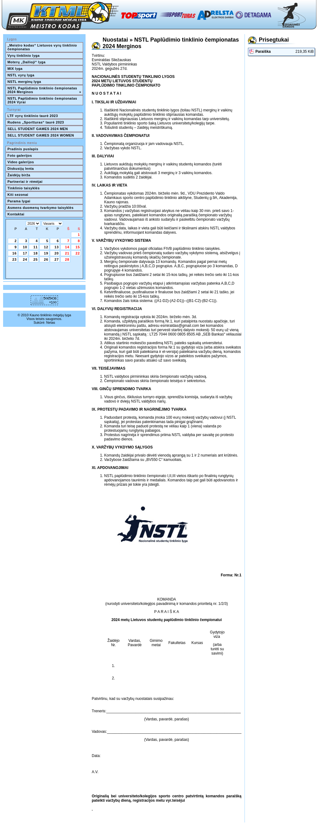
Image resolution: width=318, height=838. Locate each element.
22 (78, 253)
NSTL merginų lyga (24, 81)
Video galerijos (20, 162)
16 (14, 253)
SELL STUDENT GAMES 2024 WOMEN (40, 135)
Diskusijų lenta (20, 168)
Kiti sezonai (17, 194)
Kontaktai (15, 214)
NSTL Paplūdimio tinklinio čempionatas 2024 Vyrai (42, 100)
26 (46, 259)
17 (25, 253)
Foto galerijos (19, 155)
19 (46, 253)
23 (14, 259)
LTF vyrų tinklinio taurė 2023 (32, 116)
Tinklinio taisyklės (23, 188)
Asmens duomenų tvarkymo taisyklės (40, 208)
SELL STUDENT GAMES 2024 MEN (37, 129)
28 (67, 259)
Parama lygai (18, 201)
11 (35, 247)
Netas (50, 322)
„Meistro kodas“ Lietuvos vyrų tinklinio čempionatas (42, 47)
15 (78, 247)
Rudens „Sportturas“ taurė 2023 (35, 122)
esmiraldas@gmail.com (179, 325)
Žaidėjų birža (18, 175)
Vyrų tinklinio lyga (23, 55)
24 (25, 259)
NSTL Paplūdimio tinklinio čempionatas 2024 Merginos (44, 90)
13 (57, 247)
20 (57, 253)
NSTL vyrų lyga (20, 75)
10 (25, 247)
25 (35, 259)
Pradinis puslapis (22, 149)
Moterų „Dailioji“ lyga (26, 62)
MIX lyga (15, 68)
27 (57, 259)
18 (35, 253)
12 (46, 247)
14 (67, 247)
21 (67, 253)
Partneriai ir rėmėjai (24, 181)
